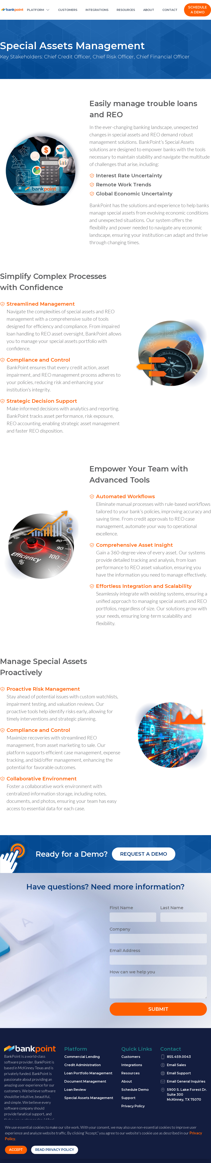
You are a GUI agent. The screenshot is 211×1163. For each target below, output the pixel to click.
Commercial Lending (82, 1057)
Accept (16, 1150)
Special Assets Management (88, 1098)
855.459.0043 (175, 1056)
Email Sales (173, 1065)
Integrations (131, 1065)
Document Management (85, 1081)
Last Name (171, 907)
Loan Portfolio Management (88, 1073)
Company (120, 929)
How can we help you (132, 971)
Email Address (125, 950)
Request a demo (143, 854)
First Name (121, 907)
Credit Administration (82, 1065)
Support (128, 1098)
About (126, 1081)
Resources (130, 1073)
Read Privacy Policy (54, 1150)
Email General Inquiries (182, 1081)
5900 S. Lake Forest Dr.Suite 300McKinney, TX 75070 (183, 1094)
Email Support (175, 1073)
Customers (130, 1057)
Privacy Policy (133, 1106)
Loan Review (75, 1090)
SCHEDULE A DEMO (197, 9)
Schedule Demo (135, 1090)
